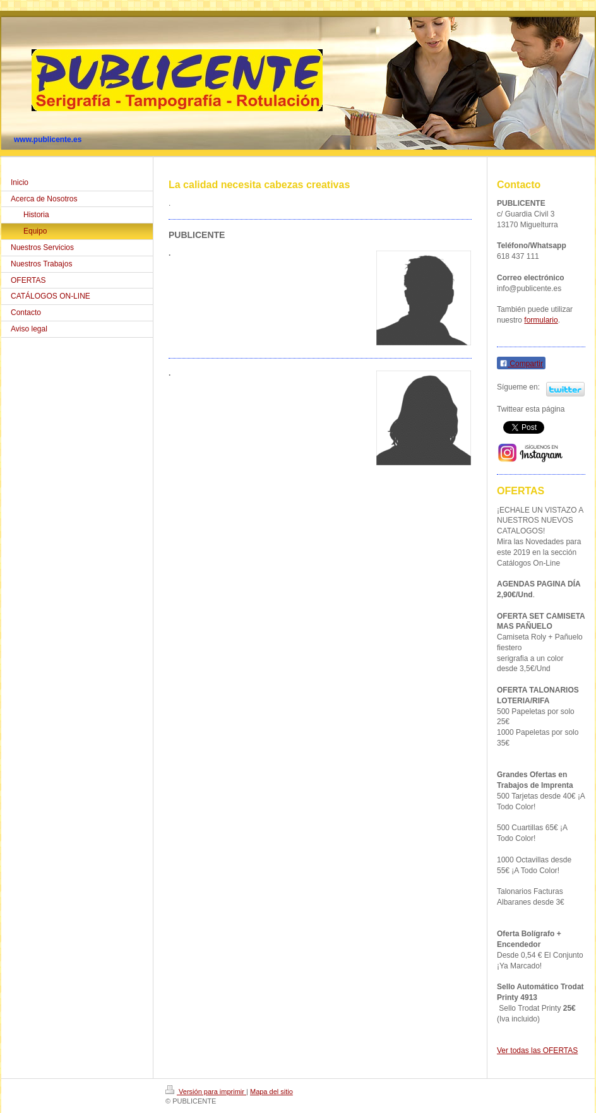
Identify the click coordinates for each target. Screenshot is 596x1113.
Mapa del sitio (271, 1091)
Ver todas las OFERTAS (537, 1050)
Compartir (521, 363)
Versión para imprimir (205, 1091)
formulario (540, 320)
